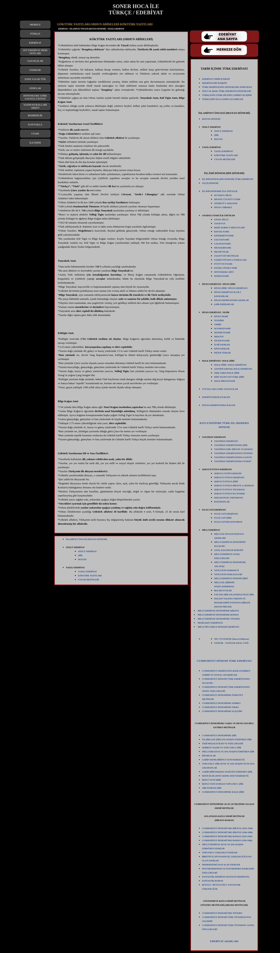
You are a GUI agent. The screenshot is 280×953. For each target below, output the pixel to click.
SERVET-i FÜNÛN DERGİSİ (227, 473)
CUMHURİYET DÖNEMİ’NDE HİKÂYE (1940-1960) (227, 832)
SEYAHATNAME (222, 328)
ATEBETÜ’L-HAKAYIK (225, 203)
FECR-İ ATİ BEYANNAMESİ (228, 522)
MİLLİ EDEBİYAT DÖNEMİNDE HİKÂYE (218, 611)
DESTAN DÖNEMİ (211, 119)
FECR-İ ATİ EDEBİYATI (226, 514)
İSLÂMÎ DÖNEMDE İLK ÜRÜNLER (219, 191)
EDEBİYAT (35, 42)
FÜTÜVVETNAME (223, 264)
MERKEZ (35, 24)
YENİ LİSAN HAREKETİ (226, 570)
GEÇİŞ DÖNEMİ (210, 183)
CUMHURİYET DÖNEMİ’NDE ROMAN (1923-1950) (227, 836)
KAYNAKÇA (35, 124)
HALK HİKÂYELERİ (224, 381)
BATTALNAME (221, 232)
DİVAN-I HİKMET (223, 207)
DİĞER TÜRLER (222, 353)
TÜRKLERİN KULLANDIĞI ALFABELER (222, 99)
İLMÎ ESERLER (222, 345)
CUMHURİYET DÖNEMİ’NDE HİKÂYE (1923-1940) (227, 828)
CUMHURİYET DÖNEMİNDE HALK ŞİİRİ (223, 792)
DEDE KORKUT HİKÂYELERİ (229, 227)
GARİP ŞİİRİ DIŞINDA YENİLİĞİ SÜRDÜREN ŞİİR (227, 772)
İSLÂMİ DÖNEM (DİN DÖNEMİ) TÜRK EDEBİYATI (227, 179)
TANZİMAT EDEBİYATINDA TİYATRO (233, 453)
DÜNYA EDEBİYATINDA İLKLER (218, 405)
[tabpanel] (121, 283)
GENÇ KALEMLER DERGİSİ (228, 550)
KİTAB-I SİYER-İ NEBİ (225, 268)
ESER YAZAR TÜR (35, 79)
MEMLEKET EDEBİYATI (210, 623)
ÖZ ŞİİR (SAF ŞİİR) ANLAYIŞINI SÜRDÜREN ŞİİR (227, 739)
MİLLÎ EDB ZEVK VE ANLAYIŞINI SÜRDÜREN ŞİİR (228, 752)
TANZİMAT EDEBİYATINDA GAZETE (233, 457)
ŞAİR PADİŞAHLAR (224, 304)
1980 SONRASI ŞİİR (211, 788)
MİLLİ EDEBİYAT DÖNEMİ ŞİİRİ (230, 578)
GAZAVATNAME (222, 244)
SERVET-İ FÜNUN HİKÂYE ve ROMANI (234, 485)
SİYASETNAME (222, 341)
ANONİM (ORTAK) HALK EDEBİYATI (233, 369)
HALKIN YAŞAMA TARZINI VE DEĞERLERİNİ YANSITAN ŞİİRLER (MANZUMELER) (232, 603)
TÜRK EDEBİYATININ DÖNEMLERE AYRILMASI (227, 87)
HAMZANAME (221, 276)
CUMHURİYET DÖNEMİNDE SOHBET (221, 703)
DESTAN (82, 559)
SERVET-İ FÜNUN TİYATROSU (229, 490)
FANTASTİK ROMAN (212, 881)
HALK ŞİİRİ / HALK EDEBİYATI (230, 365)
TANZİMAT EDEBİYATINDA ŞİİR (230, 445)
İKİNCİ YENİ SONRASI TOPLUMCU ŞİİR (222, 784)
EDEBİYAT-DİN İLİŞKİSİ (214, 83)
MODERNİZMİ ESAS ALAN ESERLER (221, 865)
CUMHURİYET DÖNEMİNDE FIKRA (220, 707)
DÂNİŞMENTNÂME (224, 236)
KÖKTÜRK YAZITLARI (90, 576)
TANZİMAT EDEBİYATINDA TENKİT (232, 461)
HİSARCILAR (209, 756)
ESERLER (35, 70)
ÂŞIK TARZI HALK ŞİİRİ (226, 373)
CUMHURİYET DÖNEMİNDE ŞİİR (219, 735)
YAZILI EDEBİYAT (87, 571)
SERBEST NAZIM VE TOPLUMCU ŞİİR (221, 747)
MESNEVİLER (221, 252)
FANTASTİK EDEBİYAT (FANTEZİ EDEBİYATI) (225, 877)
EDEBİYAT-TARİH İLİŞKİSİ (216, 79)
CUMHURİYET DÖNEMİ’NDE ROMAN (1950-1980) (227, 840)
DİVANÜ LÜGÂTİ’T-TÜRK (227, 199)
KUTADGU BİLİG (223, 195)
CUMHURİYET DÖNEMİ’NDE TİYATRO (222, 913)
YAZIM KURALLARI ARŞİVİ (35, 106)
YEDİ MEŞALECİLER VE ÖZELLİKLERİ (222, 743)
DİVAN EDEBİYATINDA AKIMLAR (231, 300)
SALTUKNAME (221, 240)
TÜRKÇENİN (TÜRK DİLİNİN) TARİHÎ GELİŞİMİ (227, 95)
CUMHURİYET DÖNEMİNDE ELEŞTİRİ (222, 711)
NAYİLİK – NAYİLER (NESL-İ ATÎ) (231, 643)
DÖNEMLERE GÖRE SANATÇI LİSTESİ (35, 97)
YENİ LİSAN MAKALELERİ (228, 574)
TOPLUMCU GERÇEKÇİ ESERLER (219, 852)
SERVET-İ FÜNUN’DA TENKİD (229, 494)
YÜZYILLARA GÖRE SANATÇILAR (220, 389)
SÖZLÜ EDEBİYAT (87, 551)
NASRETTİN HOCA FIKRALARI (230, 260)
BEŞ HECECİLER (223, 590)
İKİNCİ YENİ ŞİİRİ (211, 780)
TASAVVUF (219, 223)
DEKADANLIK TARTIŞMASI (228, 498)
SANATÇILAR (35, 61)
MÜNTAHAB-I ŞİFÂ (224, 272)
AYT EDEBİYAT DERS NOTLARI (35, 52)
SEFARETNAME (222, 332)
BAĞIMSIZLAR (222, 502)
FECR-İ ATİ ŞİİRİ (223, 518)
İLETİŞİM (35, 142)
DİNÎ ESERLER (221, 349)
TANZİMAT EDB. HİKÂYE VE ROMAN (233, 449)
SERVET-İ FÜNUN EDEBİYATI (229, 477)
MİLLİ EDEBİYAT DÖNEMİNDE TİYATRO (219, 619)
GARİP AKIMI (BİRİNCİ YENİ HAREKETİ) (223, 760)
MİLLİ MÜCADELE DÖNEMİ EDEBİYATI (218, 627)
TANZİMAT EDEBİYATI (226, 441)
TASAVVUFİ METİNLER (226, 256)
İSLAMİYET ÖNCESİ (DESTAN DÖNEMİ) (86, 539)
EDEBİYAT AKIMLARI (224, 941)
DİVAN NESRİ (221, 316)
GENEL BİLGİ (221, 219)
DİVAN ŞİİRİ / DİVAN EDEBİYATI (230, 288)
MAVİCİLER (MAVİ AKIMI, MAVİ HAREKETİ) (225, 776)
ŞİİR (80, 555)
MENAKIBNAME (222, 248)
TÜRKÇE (35, 33)
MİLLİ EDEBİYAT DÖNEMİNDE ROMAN (218, 615)
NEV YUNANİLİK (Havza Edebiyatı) (231, 639)
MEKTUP (219, 336)
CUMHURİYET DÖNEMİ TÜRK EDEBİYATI (224, 660)
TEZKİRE (219, 320)
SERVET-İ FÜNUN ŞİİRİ (226, 481)
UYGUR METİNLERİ (88, 580)
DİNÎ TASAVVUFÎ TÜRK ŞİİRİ (229, 377)
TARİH (217, 324)
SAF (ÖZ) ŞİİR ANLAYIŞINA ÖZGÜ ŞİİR (234, 594)
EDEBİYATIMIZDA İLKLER (216, 397)
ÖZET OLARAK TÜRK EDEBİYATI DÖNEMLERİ (226, 91)
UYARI (35, 133)
